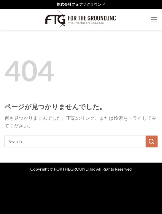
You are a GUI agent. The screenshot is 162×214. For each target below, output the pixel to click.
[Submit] (152, 141)
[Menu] (154, 19)
